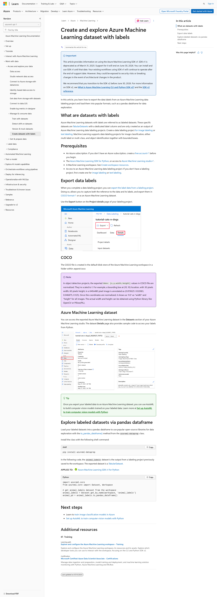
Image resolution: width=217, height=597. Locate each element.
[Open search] (204, 3)
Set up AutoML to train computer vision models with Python (95, 518)
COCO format (67, 195)
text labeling (67, 134)
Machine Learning (87, 20)
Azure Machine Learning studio (137, 160)
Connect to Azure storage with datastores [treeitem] (23, 83)
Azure (73, 20)
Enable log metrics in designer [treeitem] (22, 108)
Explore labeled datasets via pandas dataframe (192, 38)
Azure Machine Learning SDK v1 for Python (98, 469)
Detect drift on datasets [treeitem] (22, 123)
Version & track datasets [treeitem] (22, 128)
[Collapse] (40, 18)
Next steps (181, 43)
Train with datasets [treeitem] (20, 118)
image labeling (99, 172)
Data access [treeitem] (15, 71)
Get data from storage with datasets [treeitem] (25, 98)
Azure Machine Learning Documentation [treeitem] (23, 36)
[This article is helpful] (198, 52)
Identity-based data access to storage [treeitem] (22, 92)
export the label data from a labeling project (132, 187)
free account (141, 153)
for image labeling (144, 130)
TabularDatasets (80, 126)
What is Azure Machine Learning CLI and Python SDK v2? (106, 87)
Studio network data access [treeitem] (21, 76)
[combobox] (22, 24)
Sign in (211, 3)
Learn (63, 20)
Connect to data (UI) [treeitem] (18, 103)
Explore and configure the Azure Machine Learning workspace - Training (92, 544)
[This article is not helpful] (201, 52)
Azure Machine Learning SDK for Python (89, 160)
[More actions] (153, 21)
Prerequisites (182, 29)
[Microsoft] (5, 4)
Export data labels (184, 33)
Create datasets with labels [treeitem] (23, 133)
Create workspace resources (114, 164)
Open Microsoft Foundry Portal (174, 11)
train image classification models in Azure (95, 514)
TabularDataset (116, 463)
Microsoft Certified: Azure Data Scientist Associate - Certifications (89, 558)
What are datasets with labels (190, 26)
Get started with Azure (202, 11)
